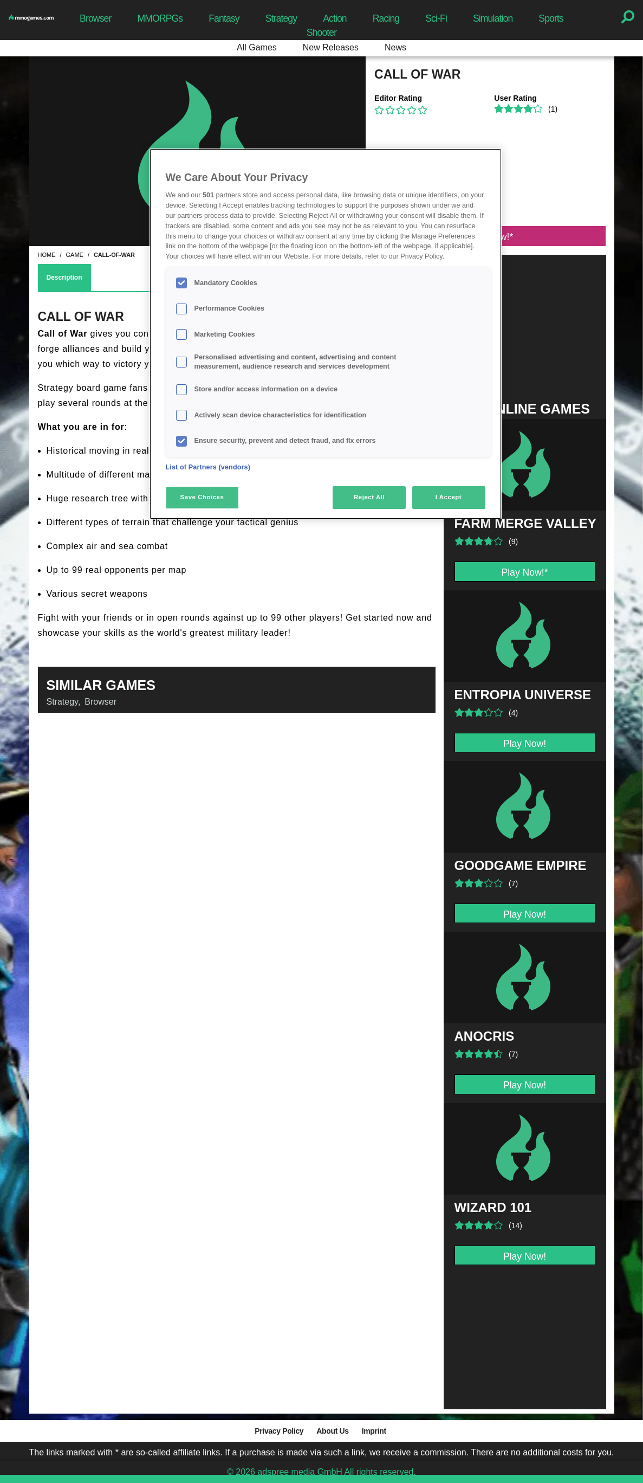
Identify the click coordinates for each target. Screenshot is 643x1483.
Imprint (374, 1431)
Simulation (492, 18)
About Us (332, 1431)
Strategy (281, 18)
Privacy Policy (279, 1431)
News (395, 47)
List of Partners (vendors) (208, 467)
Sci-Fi (436, 18)
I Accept (449, 497)
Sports (550, 18)
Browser (95, 18)
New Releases (331, 47)
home (47, 255)
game (74, 255)
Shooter (321, 32)
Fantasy (224, 18)
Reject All (369, 497)
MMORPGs (160, 18)
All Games (257, 47)
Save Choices (202, 497)
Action (335, 18)
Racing (386, 18)
